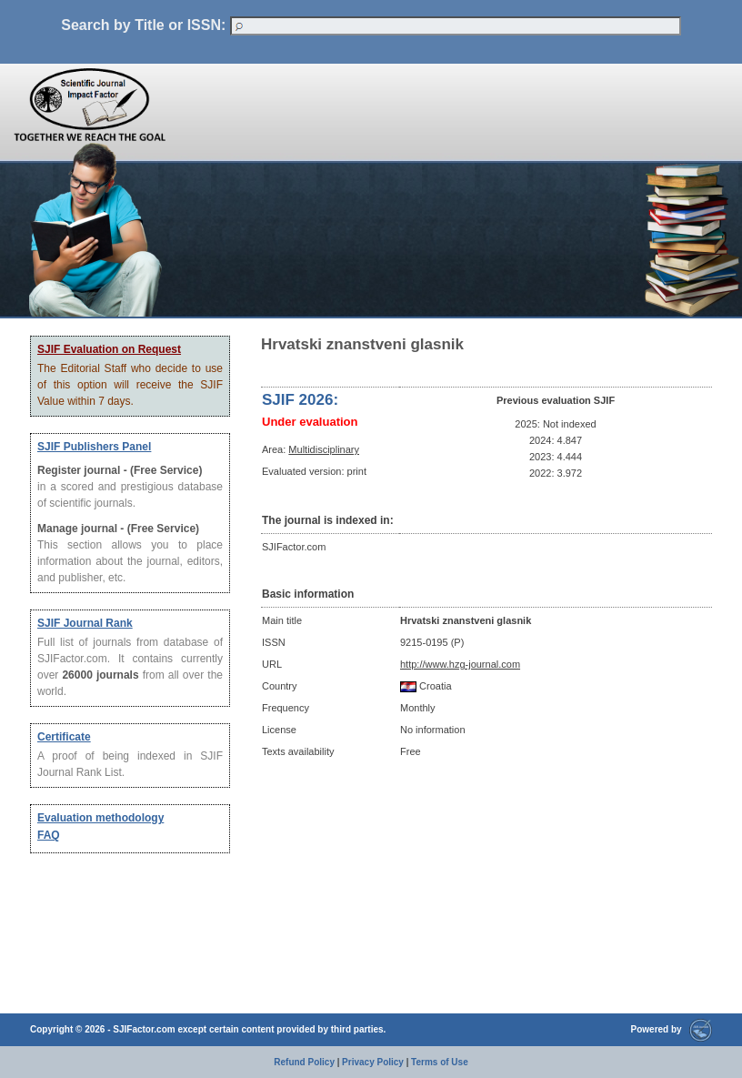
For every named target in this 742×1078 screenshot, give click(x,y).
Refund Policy (304, 1062)
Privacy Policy (373, 1062)
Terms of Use (439, 1062)
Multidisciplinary (323, 449)
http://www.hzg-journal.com (460, 664)
